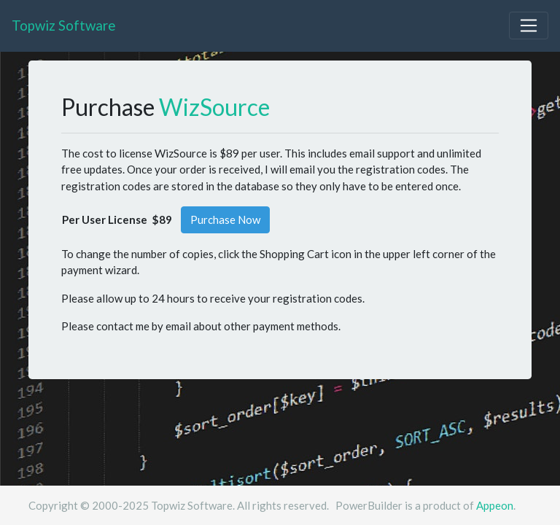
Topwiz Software (63, 25)
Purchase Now (225, 219)
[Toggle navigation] (528, 25)
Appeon (494, 505)
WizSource (214, 107)
